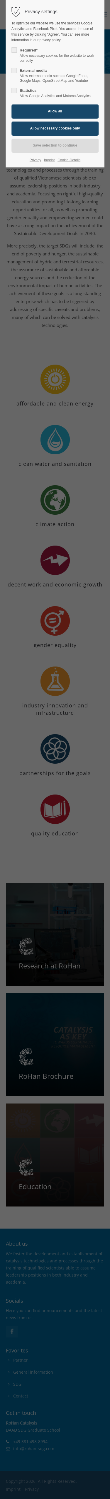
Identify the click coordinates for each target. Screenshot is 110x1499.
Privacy (35, 160)
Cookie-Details (68, 160)
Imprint (49, 160)
